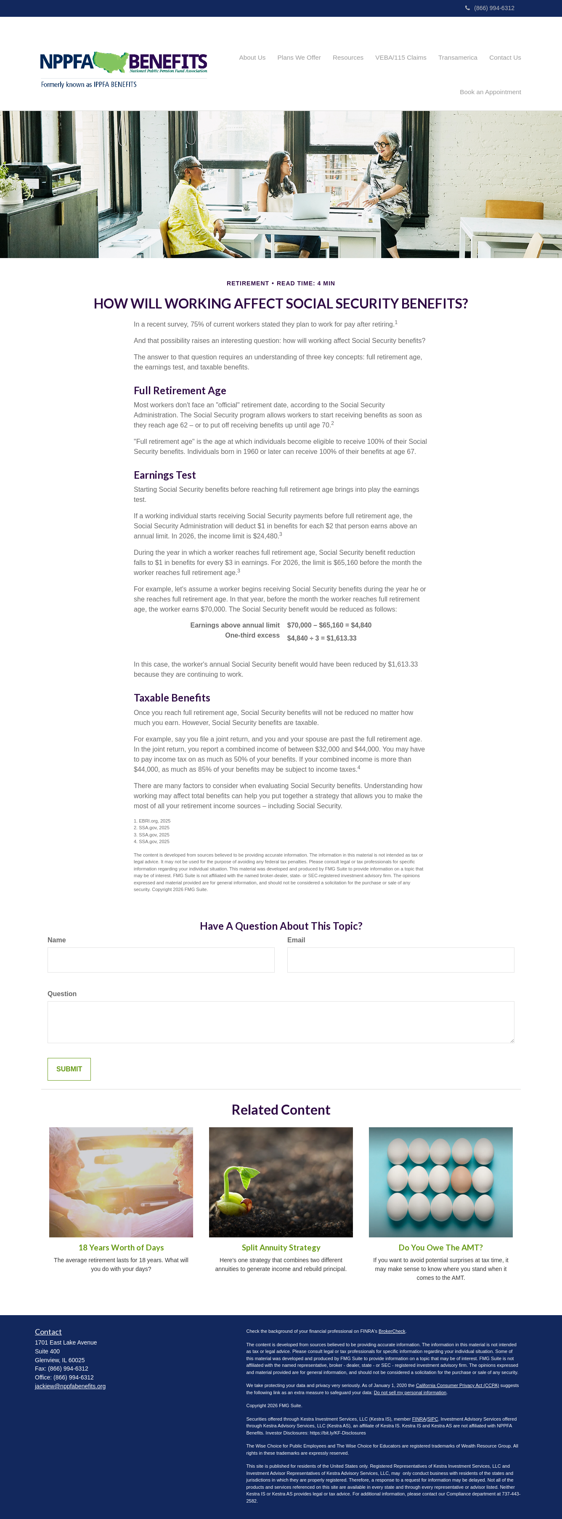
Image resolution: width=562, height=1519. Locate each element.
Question (62, 993)
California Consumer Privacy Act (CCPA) (457, 1385)
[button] (239, 64)
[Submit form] (69, 1069)
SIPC (432, 1418)
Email (296, 940)
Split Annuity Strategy (281, 1247)
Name (57, 940)
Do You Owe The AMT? (441, 1247)
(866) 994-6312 (489, 8)
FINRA (419, 1418)
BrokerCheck (392, 1331)
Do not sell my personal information (410, 1392)
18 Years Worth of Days (121, 1247)
